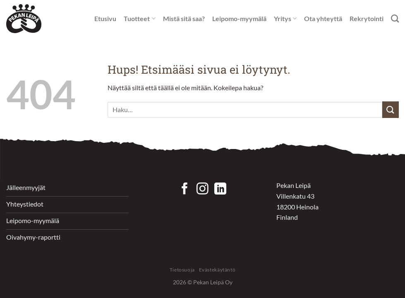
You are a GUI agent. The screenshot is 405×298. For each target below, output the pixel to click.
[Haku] (395, 18)
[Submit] (390, 109)
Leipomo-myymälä (239, 18)
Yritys (285, 18)
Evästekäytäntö (217, 270)
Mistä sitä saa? (184, 18)
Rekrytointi (366, 18)
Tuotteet (139, 18)
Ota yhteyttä (323, 18)
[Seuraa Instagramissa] (202, 189)
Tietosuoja (182, 270)
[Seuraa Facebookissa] (185, 189)
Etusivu (105, 18)
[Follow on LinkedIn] (220, 189)
